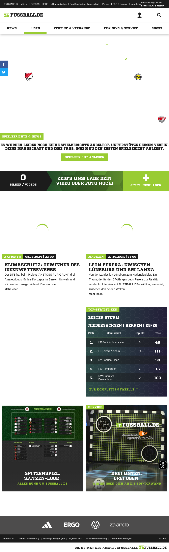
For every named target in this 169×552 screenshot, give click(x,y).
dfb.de (24, 4)
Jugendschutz (75, 538)
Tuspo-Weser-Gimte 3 (28, 94)
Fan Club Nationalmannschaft (84, 4)
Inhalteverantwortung (96, 538)
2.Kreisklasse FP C (84, 46)
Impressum (8, 538)
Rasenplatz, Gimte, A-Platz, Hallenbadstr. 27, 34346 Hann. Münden (84, 59)
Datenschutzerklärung (28, 538)
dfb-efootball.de (59, 4)
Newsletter (136, 4)
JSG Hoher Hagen (138, 91)
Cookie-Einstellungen (121, 538)
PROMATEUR (11, 4)
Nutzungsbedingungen (54, 538)
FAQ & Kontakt (120, 4)
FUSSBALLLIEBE (39, 4)
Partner (106, 4)
